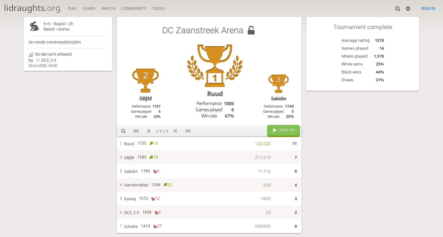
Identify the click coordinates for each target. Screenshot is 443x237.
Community (133, 8)
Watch (108, 8)
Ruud (215, 93)
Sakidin (278, 98)
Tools (158, 8)
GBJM (145, 98)
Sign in (428, 8)
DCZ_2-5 (45, 60)
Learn (89, 8)
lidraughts (32, 8)
